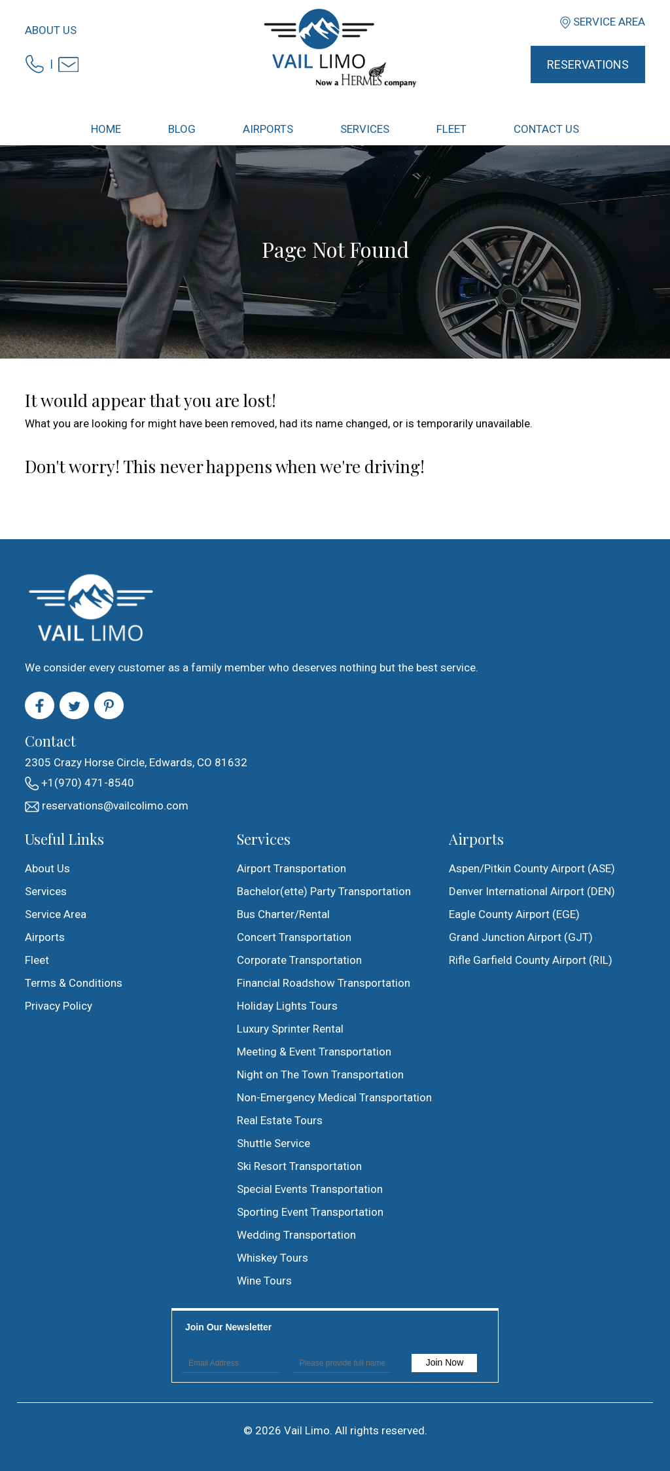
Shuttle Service (273, 1143)
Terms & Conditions (73, 982)
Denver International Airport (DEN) (532, 891)
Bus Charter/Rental (283, 914)
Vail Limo (307, 1430)
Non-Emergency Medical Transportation (334, 1097)
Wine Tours (264, 1280)
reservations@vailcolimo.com (106, 805)
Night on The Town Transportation (320, 1074)
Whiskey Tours (272, 1257)
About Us (51, 30)
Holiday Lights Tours (287, 1005)
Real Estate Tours (280, 1120)
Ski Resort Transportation (299, 1166)
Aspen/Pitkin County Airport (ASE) (532, 868)
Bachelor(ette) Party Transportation (324, 891)
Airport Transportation (291, 868)
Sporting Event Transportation (310, 1211)
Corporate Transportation (299, 959)
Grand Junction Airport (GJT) (521, 937)
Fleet (37, 959)
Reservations (588, 64)
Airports (45, 937)
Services (46, 891)
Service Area (609, 21)
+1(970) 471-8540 (79, 783)
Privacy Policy (58, 1005)
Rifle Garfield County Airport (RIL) (530, 959)
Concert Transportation (294, 937)
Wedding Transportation (296, 1234)
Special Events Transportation (310, 1189)
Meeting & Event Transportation (314, 1051)
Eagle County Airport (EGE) (514, 914)
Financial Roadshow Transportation (323, 982)
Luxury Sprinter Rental (290, 1028)
